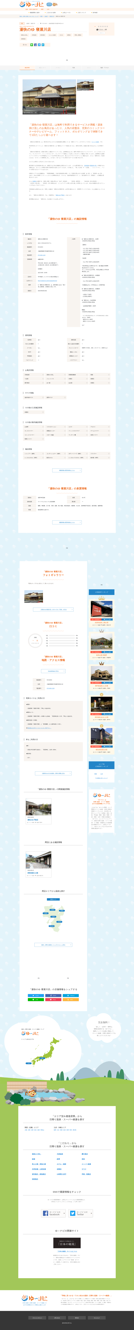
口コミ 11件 (108, 619)
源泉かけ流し (24, 35)
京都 (29, 1130)
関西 (42, 9)
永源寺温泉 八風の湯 (101, 622)
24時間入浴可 (61, 1174)
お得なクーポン (66, 12)
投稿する (102, 33)
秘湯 (33, 1159)
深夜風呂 (23, 38)
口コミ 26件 (108, 652)
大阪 (26, 1130)
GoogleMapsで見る (53, 671)
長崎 (61, 1130)
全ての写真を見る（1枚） (31, 112)
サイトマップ (97, 1317)
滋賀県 (62, 910)
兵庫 (32, 1130)
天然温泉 (34, 35)
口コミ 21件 (108, 682)
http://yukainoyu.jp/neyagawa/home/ (47, 280)
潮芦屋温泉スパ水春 (101, 685)
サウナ (61, 35)
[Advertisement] (67, 54)
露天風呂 (42, 35)
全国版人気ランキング (102, 778)
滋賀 (38, 1130)
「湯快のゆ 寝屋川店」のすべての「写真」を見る (53, 609)
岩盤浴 (69, 35)
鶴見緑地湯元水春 (101, 749)
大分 (58, 1130)
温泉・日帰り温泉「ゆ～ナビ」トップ (29, 16)
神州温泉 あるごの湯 (101, 717)
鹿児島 (74, 1130)
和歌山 (42, 1130)
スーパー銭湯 (52, 35)
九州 (48, 9)
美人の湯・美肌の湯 (39, 1164)
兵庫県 (45, 913)
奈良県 (59, 921)
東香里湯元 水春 (33, 873)
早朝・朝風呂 (78, 35)
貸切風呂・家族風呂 (39, 1174)
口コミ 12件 (108, 714)
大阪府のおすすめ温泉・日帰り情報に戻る (53, 773)
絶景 (58, 1159)
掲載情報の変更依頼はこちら (67, 470)
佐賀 (64, 1130)
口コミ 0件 (103, 29)
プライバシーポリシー (37, 1317)
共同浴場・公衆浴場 (39, 1169)
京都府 (52, 909)
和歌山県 (51, 926)
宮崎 (67, 1130)
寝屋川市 (52, 16)
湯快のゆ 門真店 (60, 195)
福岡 (55, 1130)
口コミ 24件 (108, 746)
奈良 (35, 1130)
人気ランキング (81, 12)
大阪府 (46, 16)
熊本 (71, 1130)
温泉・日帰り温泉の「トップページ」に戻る (53, 944)
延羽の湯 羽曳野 (101, 655)
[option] (49, 96)
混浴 (83, 1159)
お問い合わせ (57, 1317)
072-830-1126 (41, 255)
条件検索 (94, 12)
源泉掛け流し (93, 165)
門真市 (40, 822)
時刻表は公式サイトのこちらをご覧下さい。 (40, 728)
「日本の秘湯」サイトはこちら (67, 1251)
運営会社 (77, 1317)
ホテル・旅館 (61, 1164)
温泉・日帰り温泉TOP (32, 9)
